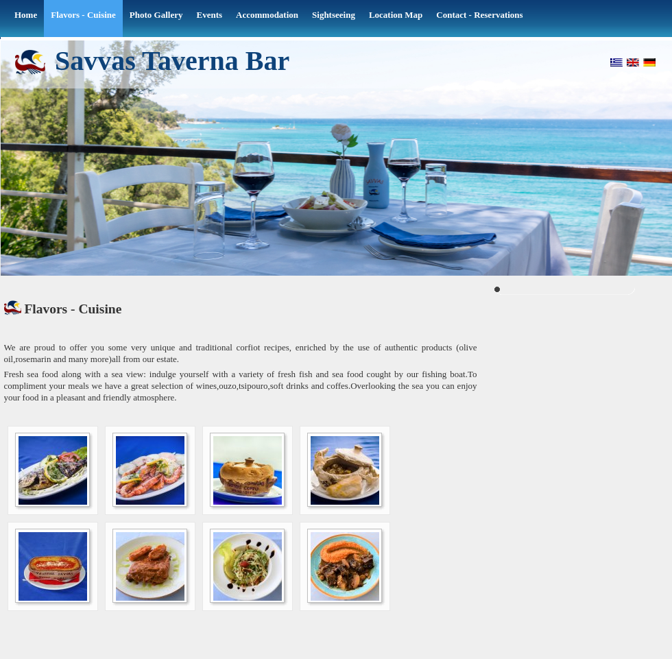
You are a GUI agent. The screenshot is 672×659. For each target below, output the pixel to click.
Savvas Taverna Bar (172, 60)
